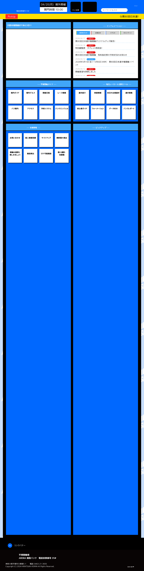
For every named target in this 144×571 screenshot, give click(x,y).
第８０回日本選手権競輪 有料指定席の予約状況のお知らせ (101, 55)
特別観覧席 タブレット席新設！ (88, 48)
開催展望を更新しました (85, 71)
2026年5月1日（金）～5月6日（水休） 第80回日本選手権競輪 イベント (104, 63)
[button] (11, 51)
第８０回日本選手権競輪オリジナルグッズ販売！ (95, 41)
